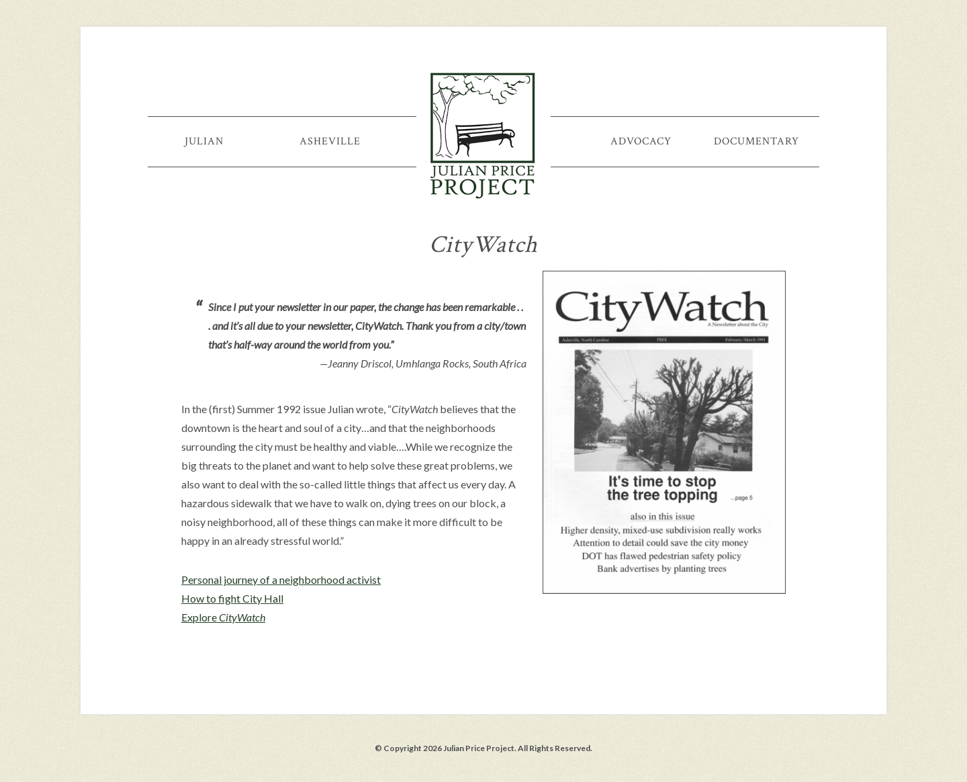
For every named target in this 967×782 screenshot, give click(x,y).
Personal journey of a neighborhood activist (281, 579)
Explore (223, 617)
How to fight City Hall (232, 598)
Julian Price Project (483, 134)
